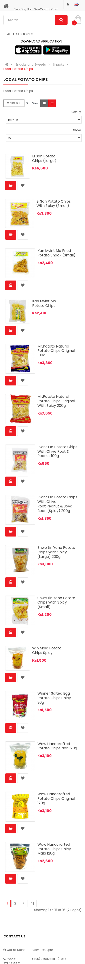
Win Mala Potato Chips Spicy (46, 650)
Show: (77, 130)
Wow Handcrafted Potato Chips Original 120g (56, 798)
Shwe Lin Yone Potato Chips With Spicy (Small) (56, 602)
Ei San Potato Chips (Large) (44, 158)
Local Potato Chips (18, 68)
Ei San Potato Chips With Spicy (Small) (53, 204)
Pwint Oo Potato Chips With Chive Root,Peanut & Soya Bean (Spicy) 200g (57, 503)
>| (32, 903)
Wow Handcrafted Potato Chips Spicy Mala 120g (54, 849)
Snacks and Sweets (30, 64)
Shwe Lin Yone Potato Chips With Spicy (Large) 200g (56, 552)
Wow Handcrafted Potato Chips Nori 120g (57, 746)
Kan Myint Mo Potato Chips (44, 303)
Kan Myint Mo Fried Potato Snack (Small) (56, 253)
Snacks (58, 64)
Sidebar (14, 103)
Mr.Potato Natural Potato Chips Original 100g (56, 351)
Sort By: (76, 112)
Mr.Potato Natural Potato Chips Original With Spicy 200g (56, 401)
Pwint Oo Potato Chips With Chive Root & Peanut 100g (57, 451)
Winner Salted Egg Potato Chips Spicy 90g (54, 698)
